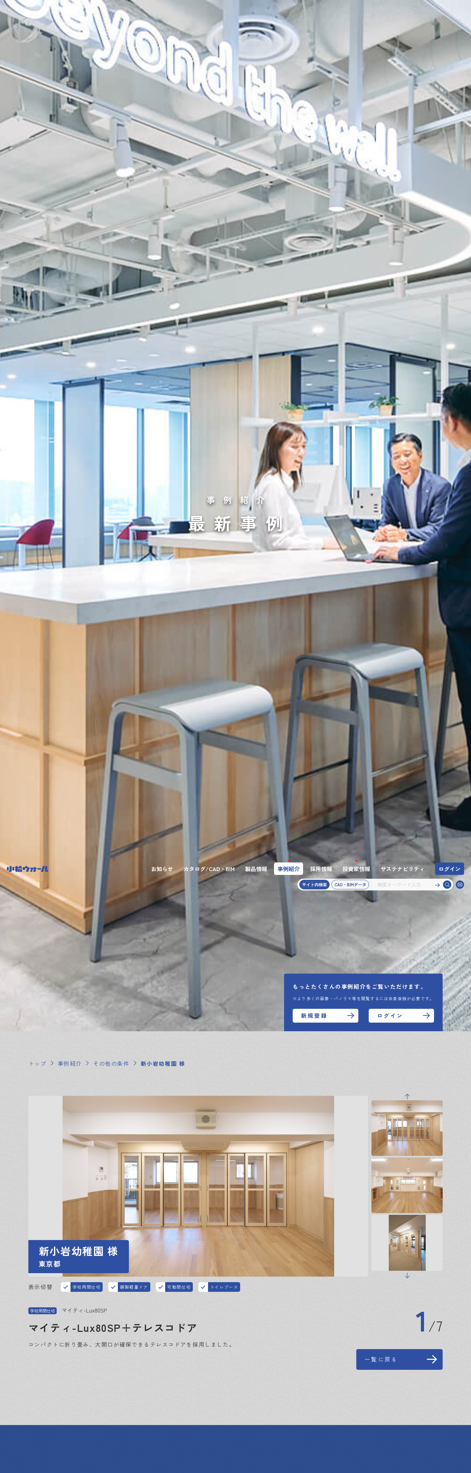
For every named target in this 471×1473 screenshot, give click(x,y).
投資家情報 (356, 11)
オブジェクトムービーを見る (99, 631)
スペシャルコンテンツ (353, 1397)
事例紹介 (288, 11)
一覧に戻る (381, 502)
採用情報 (321, 11)
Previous (407, 239)
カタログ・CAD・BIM (90, 1397)
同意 (336, 1454)
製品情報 (256, 11)
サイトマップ (46, 1425)
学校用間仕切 (87, 429)
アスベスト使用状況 (228, 1425)
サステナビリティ (402, 11)
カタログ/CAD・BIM (209, 11)
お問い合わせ (46, 1411)
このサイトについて (167, 1425)
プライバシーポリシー (102, 1425)
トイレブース (224, 429)
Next (407, 418)
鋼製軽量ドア (134, 429)
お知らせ (162, 11)
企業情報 (404, 1397)
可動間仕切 (179, 429)
